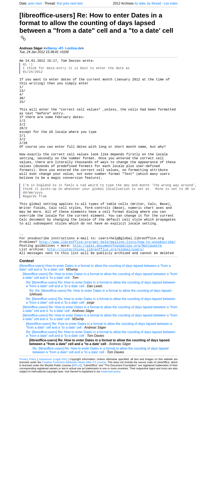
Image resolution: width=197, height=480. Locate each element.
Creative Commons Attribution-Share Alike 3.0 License (74, 401)
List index (171, 3)
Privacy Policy (27, 398)
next (38, 3)
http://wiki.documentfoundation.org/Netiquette (117, 283)
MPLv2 (77, 404)
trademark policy (110, 410)
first (59, 3)
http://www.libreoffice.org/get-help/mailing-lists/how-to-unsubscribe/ (107, 278)
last (80, 3)
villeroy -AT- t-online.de (64, 48)
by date (140, 3)
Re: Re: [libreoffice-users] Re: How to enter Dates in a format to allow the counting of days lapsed (100, 330)
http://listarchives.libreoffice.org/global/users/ (95, 287)
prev (31, 3)
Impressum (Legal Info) (53, 398)
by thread (154, 3)
